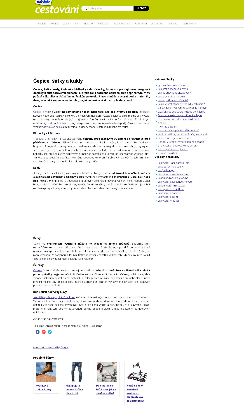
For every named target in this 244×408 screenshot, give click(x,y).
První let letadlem (167, 126)
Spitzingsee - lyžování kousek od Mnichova (182, 107)
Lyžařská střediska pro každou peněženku (181, 111)
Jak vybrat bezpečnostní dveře (175, 181)
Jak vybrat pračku (168, 196)
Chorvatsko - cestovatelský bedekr (177, 145)
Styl (77, 23)
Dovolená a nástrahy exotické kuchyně (180, 115)
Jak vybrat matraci (168, 200)
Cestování (141, 23)
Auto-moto (157, 23)
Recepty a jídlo (122, 23)
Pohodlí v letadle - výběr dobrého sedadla (181, 141)
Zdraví (66, 23)
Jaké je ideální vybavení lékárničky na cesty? (182, 134)
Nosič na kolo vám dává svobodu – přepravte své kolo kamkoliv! (135, 393)
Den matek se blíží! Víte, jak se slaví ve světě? (106, 389)
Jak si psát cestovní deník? (173, 100)
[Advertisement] (122, 52)
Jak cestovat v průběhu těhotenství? (178, 130)
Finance (88, 23)
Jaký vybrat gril (166, 170)
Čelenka (37, 270)
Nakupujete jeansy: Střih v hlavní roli (74, 389)
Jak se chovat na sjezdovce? (174, 92)
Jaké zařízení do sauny (170, 166)
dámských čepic (52, 126)
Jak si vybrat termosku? (171, 96)
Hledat (141, 8)
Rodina (55, 23)
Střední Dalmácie (167, 153)
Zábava (173, 23)
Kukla (36, 173)
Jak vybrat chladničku (170, 193)
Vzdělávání (103, 23)
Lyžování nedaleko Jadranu (173, 85)
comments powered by (50, 347)
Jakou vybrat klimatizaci (171, 185)
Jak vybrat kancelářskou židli (174, 162)
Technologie (189, 23)
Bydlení (42, 23)
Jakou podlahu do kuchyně (173, 177)
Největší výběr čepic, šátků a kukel (54, 297)
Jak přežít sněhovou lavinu (173, 88)
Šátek (36, 243)
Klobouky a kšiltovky (45, 138)
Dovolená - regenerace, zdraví (174, 138)
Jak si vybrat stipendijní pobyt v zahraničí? (181, 104)
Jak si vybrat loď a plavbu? (173, 149)
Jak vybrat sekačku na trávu (173, 174)
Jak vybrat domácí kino (171, 189)
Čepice (37, 111)
